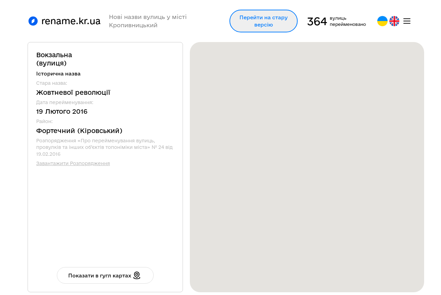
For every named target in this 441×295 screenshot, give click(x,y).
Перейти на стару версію (263, 21)
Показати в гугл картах (104, 275)
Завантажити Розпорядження (73, 163)
